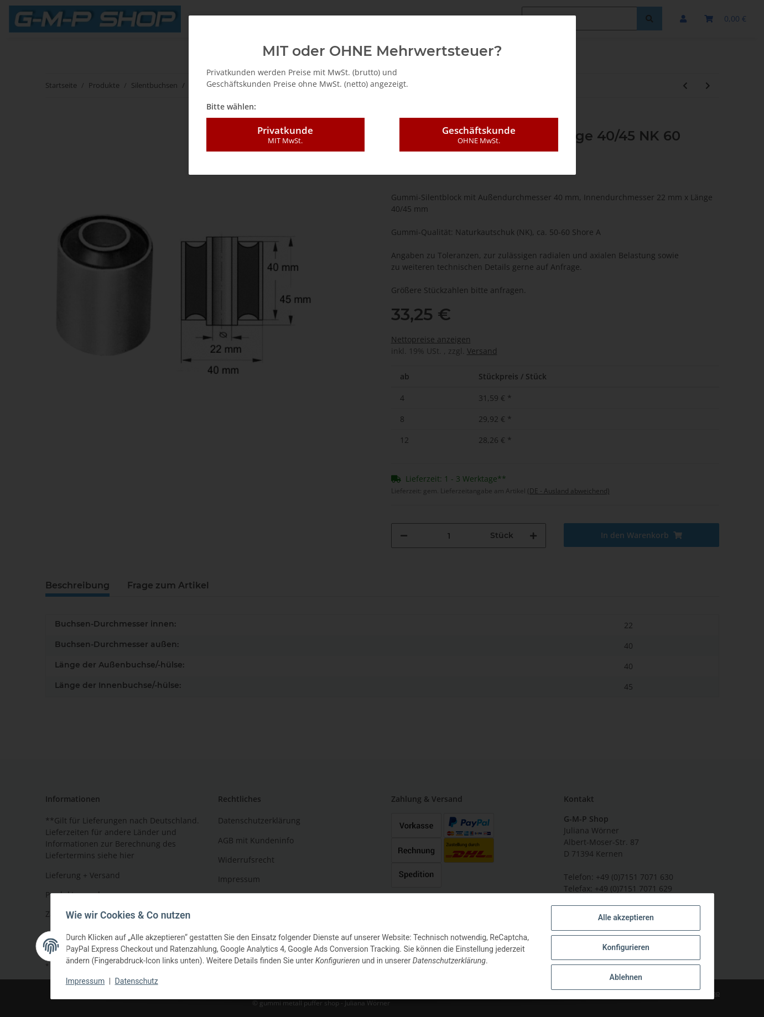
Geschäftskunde (478, 135)
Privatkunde (285, 135)
